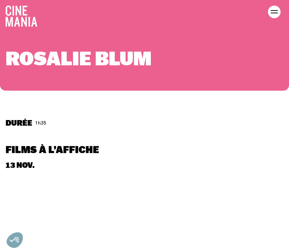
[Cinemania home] (24, 14)
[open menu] (274, 12)
